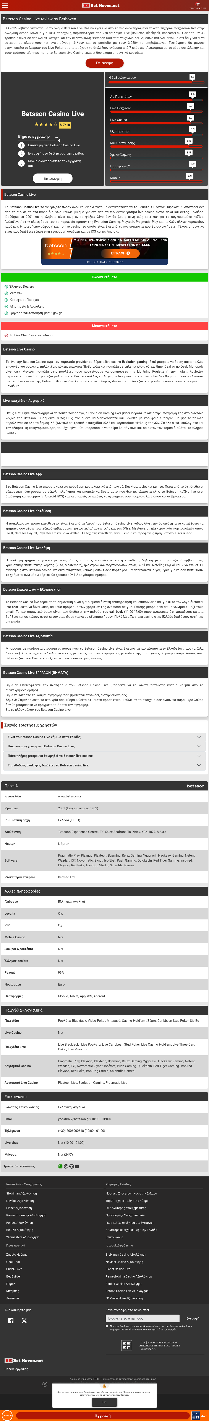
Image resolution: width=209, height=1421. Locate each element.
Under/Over (14, 1269)
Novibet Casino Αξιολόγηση (124, 1262)
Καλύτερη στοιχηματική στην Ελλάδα (131, 1230)
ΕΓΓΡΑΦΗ (120, 253)
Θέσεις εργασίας (16, 1369)
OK (104, 1402)
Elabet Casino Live (118, 1269)
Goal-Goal (13, 1262)
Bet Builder (13, 1276)
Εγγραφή (192, 1318)
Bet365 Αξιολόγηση (19, 1230)
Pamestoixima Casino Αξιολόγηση (129, 1276)
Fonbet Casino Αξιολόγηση (124, 1284)
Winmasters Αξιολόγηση (22, 1237)
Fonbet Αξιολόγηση (19, 1223)
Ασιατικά (12, 1298)
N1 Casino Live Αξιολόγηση (124, 1298)
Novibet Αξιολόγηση (20, 1201)
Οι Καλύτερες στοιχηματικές (126, 1208)
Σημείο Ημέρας (17, 1254)
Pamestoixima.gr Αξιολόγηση (26, 1215)
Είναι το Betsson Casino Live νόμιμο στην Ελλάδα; (44, 737)
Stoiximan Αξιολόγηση (21, 1193)
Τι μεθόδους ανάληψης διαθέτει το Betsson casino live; (48, 765)
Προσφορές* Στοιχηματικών (125, 1215)
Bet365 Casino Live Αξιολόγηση (127, 1291)
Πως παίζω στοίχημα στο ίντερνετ (130, 1223)
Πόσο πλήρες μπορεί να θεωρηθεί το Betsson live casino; (50, 756)
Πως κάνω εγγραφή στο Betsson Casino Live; (41, 746)
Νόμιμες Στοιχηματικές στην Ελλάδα (131, 1193)
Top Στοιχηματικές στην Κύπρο (127, 1201)
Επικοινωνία (114, 1237)
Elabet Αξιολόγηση (19, 1208)
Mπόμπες (12, 1291)
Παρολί (11, 1284)
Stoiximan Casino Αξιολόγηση (126, 1254)
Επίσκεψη (104, 63)
